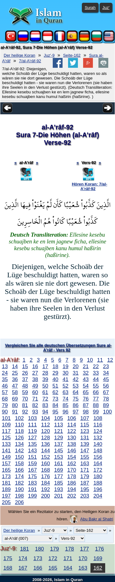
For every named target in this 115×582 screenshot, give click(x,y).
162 (71, 463)
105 (58, 418)
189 (6, 489)
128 (45, 437)
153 (58, 457)
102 (19, 418)
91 (15, 412)
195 (84, 489)
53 (76, 386)
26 (25, 373)
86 (76, 405)
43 (86, 379)
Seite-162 (72, 55)
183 (32, 483)
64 (76, 392)
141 (6, 450)
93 (35, 412)
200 (45, 496)
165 (6, 470)
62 (55, 392)
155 (84, 457)
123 (84, 431)
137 (58, 444)
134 (19, 444)
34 (106, 373)
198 (19, 496)
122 (71, 431)
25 (15, 373)
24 (5, 373)
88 (96, 405)
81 (25, 405)
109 (6, 424)
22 (96, 366)
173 (6, 476)
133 (6, 444)
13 (5, 366)
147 (84, 450)
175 (32, 476)
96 (65, 412)
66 (96, 392)
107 (84, 418)
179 (84, 476)
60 (35, 392)
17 (45, 366)
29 (55, 373)
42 (76, 379)
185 (58, 483)
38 (35, 379)
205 (6, 502)
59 (25, 392)
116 (97, 424)
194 (71, 489)
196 (97, 489)
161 (58, 463)
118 (19, 431)
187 (84, 483)
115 (84, 424)
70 (25, 399)
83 (45, 405)
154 (71, 457)
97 (76, 412)
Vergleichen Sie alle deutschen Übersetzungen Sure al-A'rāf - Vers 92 (58, 347)
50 (45, 386)
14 (15, 366)
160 (45, 463)
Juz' (105, 7)
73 (55, 399)
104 (45, 418)
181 (6, 483)
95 (55, 412)
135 (32, 444)
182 (19, 483)
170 (71, 470)
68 (5, 399)
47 (15, 386)
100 (107, 412)
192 (45, 489)
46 (5, 386)
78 (106, 399)
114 (71, 424)
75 (76, 399)
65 (86, 392)
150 (19, 457)
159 (32, 463)
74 (65, 399)
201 (58, 496)
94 (45, 412)
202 (71, 496)
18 (55, 366)
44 (96, 379)
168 (45, 470)
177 (58, 476)
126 (19, 437)
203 (84, 496)
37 (25, 379)
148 (97, 450)
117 (6, 431)
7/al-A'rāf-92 (30, 61)
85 (65, 405)
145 (58, 450)
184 (45, 483)
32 (86, 373)
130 (71, 437)
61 (45, 392)
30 (65, 373)
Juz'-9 (49, 55)
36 (15, 379)
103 (32, 418)
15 (25, 366)
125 (6, 437)
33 (96, 373)
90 (5, 412)
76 (86, 399)
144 (45, 450)
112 (45, 424)
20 (76, 366)
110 (19, 424)
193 (58, 489)
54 (86, 386)
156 (97, 457)
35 (5, 379)
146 (71, 450)
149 (6, 457)
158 (19, 463)
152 (45, 457)
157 (6, 463)
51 (55, 386)
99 (96, 412)
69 (15, 399)
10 (90, 360)
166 (19, 470)
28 (45, 373)
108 (97, 418)
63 (65, 392)
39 (45, 379)
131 (84, 437)
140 (97, 444)
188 (97, 483)
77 (96, 399)
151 (32, 457)
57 (5, 392)
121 (58, 431)
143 (32, 450)
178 (71, 476)
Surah (90, 7)
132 (97, 437)
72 (45, 399)
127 (32, 437)
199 (32, 496)
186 (71, 483)
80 (15, 405)
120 (45, 431)
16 (35, 366)
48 (25, 386)
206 (19, 502)
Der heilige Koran (19, 55)
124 (97, 431)
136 (45, 444)
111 (32, 424)
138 (71, 444)
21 (86, 366)
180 (97, 476)
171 (84, 470)
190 (19, 489)
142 (19, 450)
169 (58, 470)
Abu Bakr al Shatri (96, 519)
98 (86, 412)
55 (96, 386)
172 (97, 470)
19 (65, 366)
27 (35, 373)
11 (100, 360)
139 (84, 444)
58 (15, 392)
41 (65, 379)
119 (32, 431)
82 (35, 405)
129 (58, 437)
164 (97, 463)
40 (55, 379)
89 (106, 405)
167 (32, 470)
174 (19, 476)
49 (35, 386)
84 (55, 405)
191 (32, 489)
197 (6, 496)
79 (5, 405)
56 (106, 386)
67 (106, 392)
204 (97, 496)
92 (25, 412)
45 (106, 379)
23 (106, 366)
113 (58, 424)
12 (110, 360)
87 (86, 405)
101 (6, 418)
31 (76, 373)
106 (71, 418)
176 (45, 476)
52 (65, 386)
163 (84, 463)
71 (35, 399)
